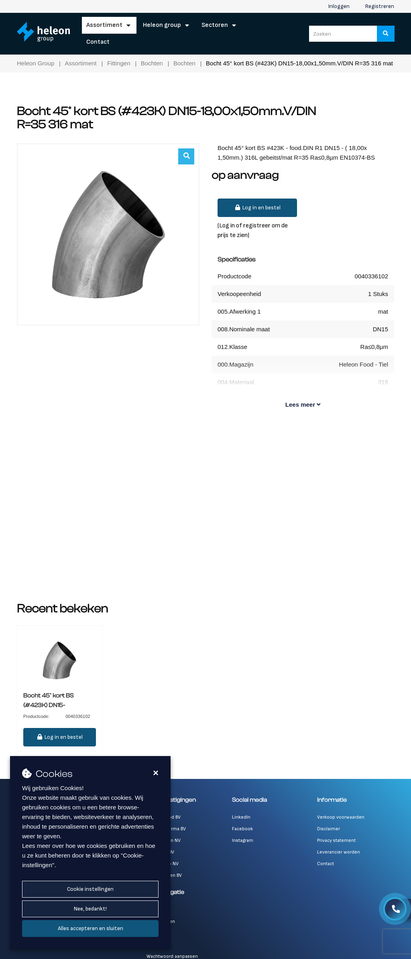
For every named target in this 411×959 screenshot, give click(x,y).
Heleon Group (162, 25)
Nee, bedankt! (90, 908)
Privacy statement (336, 840)
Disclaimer (328, 829)
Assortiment (104, 25)
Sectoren (214, 25)
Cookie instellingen (90, 889)
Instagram (242, 840)
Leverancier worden (338, 852)
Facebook (242, 829)
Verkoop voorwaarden (340, 817)
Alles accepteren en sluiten (90, 928)
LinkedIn (241, 817)
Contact (98, 42)
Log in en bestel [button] (257, 207)
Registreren (379, 6)
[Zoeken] (386, 34)
